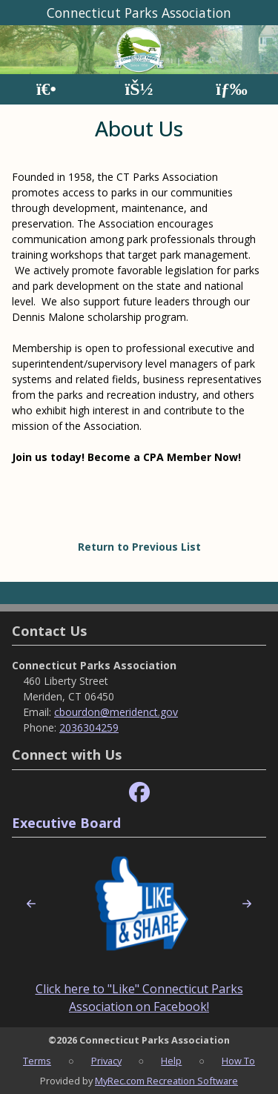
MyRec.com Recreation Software (166, 1080)
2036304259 (89, 727)
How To (238, 1060)
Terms (37, 1060)
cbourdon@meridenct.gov (116, 712)
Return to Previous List (139, 547)
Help (171, 1060)
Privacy (106, 1060)
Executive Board (66, 823)
